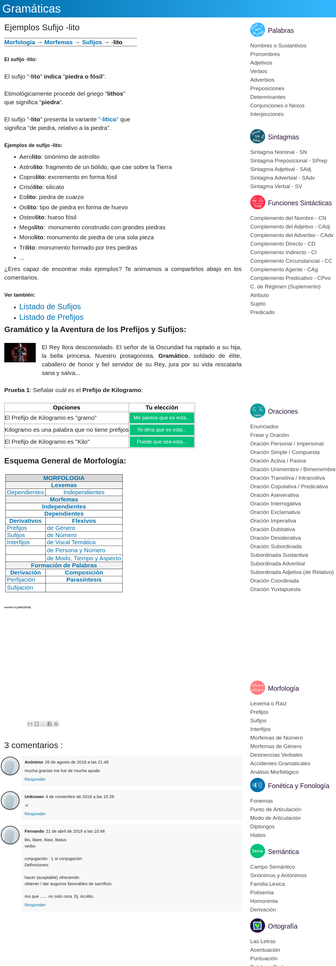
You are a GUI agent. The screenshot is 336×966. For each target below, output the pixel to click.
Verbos (258, 71)
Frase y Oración (269, 435)
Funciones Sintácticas (300, 203)
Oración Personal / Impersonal (287, 444)
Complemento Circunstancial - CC (291, 261)
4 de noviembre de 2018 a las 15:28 (80, 796)
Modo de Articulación (275, 818)
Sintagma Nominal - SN (278, 152)
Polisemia (262, 892)
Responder (35, 779)
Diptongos (262, 827)
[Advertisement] (189, 78)
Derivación (263, 910)
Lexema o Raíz (268, 703)
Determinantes (268, 97)
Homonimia (264, 901)
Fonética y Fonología (298, 786)
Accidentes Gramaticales (280, 763)
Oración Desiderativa (275, 538)
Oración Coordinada (274, 581)
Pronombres (265, 54)
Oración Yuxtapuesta (275, 589)
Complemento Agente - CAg (284, 269)
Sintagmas (283, 137)
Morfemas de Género (276, 746)
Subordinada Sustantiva (279, 555)
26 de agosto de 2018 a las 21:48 (77, 762)
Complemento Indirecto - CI (283, 252)
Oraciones (283, 411)
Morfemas (58, 42)
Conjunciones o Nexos (277, 106)
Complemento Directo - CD (282, 244)
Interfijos (260, 729)
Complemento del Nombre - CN (288, 218)
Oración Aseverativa (274, 495)
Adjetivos (261, 63)
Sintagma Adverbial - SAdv (282, 178)
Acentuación (265, 950)
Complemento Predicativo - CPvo (290, 278)
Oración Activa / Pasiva (278, 461)
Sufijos (92, 42)
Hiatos (258, 835)
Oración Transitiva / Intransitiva (287, 478)
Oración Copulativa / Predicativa (289, 486)
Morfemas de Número (276, 738)
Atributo (259, 295)
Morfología (283, 688)
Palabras (281, 30)
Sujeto (258, 304)
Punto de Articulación (275, 809)
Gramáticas (31, 8)
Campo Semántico (272, 867)
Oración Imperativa (273, 521)
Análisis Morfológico (274, 772)
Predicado (262, 312)
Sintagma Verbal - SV (276, 186)
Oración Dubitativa (272, 529)
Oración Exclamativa (275, 512)
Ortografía (283, 926)
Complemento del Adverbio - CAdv (291, 235)
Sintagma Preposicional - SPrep (288, 161)
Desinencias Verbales (276, 755)
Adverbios (262, 80)
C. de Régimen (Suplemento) (285, 287)
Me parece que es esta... (162, 418)
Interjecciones (267, 114)
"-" (108, 119)
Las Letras (263, 941)
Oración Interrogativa (275, 504)
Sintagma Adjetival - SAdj (280, 169)
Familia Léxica (267, 884)
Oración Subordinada (276, 546)
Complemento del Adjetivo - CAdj (290, 227)
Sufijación (20, 587)
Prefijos (259, 712)
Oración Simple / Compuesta (285, 452)
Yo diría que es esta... (161, 430)
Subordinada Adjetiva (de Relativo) (292, 572)
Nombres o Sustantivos (278, 46)
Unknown (34, 796)
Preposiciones (267, 88)
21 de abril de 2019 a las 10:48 (75, 831)
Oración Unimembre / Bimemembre (293, 469)
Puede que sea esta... (161, 442)
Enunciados (264, 426)
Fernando (34, 831)
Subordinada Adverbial (277, 564)
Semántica (283, 851)
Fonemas (261, 801)
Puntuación (263, 958)
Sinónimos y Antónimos (278, 875)
